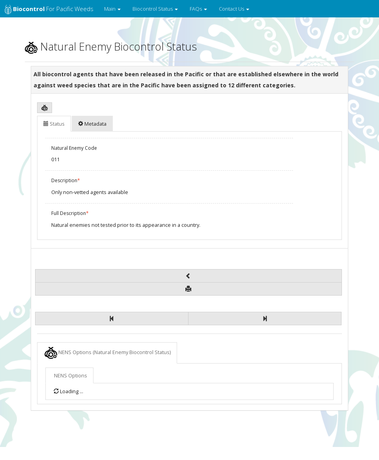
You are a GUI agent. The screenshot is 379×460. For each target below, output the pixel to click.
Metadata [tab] (92, 123)
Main (112, 8)
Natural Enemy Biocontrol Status (111, 46)
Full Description (70, 213)
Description (65, 180)
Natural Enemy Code (74, 148)
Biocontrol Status (155, 8)
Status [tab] (54, 123)
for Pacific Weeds (49, 9)
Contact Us (234, 8)
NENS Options (108, 353)
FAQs (198, 8)
